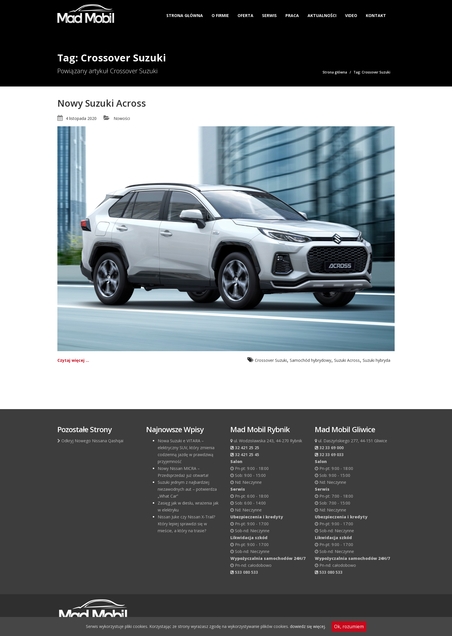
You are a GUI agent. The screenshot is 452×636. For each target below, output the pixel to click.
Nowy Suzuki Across (101, 103)
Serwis (269, 15)
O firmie (220, 15)
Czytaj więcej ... (73, 360)
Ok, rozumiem (349, 626)
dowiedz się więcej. (308, 626)
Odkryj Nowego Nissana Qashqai (90, 440)
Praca (292, 15)
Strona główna (184, 15)
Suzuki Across (347, 360)
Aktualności (322, 15)
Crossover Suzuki (271, 360)
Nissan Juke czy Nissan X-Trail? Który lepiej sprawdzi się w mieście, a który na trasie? (186, 523)
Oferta (245, 15)
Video (351, 15)
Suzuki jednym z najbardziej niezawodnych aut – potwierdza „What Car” (187, 489)
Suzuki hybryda (376, 360)
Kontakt (376, 15)
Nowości (122, 118)
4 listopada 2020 (81, 118)
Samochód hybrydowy (310, 360)
